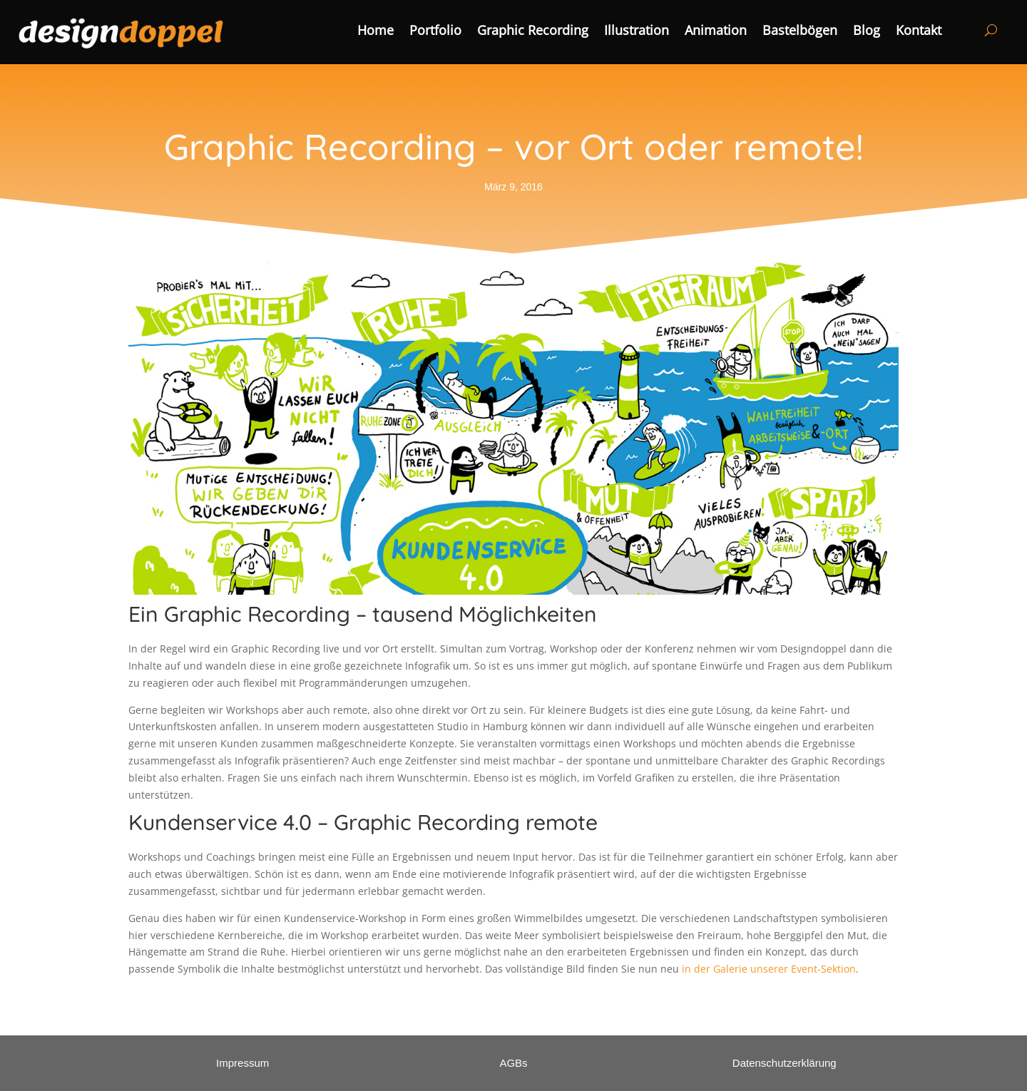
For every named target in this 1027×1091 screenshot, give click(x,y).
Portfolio (435, 32)
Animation (716, 32)
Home (375, 32)
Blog (866, 32)
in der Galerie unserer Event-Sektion (769, 968)
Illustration (636, 32)
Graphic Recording (532, 32)
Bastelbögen (799, 32)
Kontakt (918, 32)
